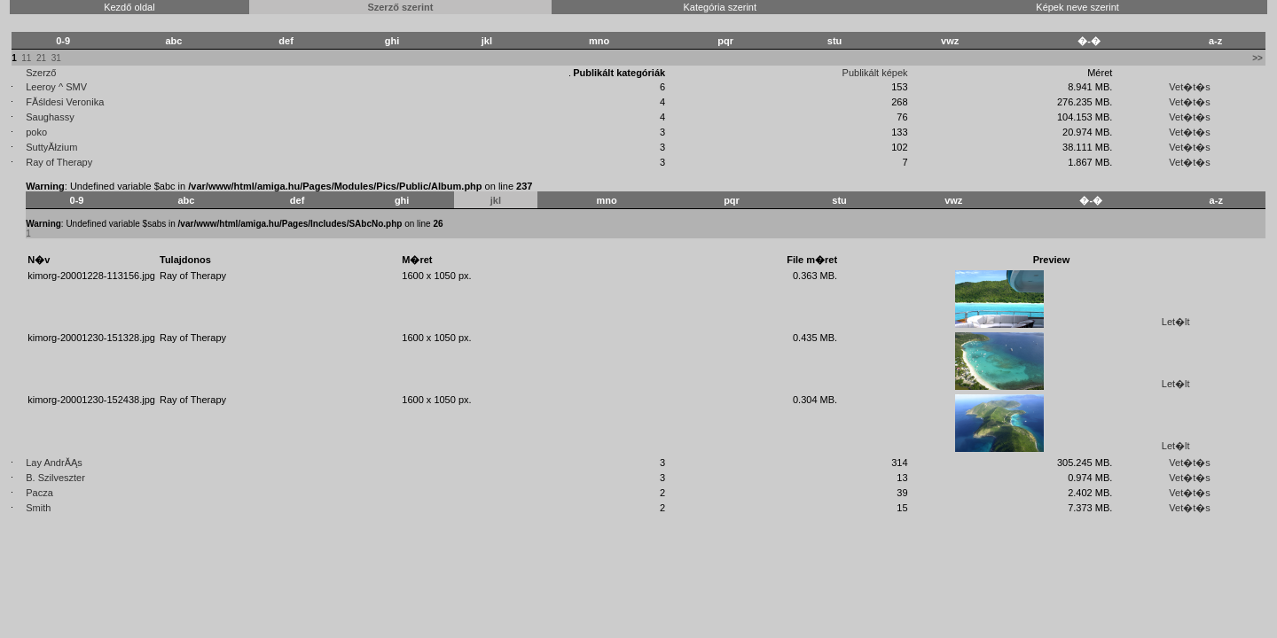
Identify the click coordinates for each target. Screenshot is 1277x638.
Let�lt (1176, 321)
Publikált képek (875, 72)
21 (41, 58)
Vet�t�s (1189, 87)
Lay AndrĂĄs (54, 462)
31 (56, 58)
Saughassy (50, 117)
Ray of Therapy (59, 162)
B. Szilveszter (55, 477)
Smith (38, 507)
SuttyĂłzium (51, 147)
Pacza (39, 492)
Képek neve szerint (1077, 7)
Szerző (41, 72)
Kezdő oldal (129, 7)
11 (26, 58)
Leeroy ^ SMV (56, 87)
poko (36, 132)
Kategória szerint (719, 7)
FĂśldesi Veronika (65, 102)
